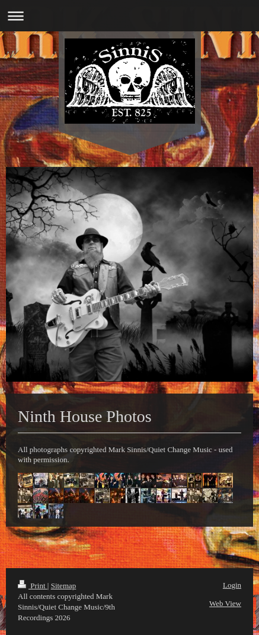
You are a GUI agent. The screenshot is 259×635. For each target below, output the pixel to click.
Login (232, 585)
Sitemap (63, 585)
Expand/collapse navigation (129, 15)
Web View (225, 603)
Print (32, 585)
